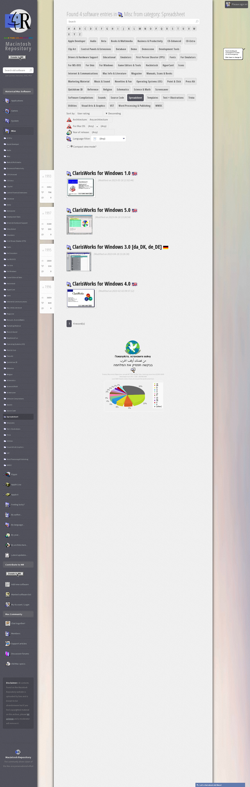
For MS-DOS (74, 65)
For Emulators (188, 57)
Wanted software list (18, 594)
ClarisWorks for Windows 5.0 (102, 209)
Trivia (191, 97)
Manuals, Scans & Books (159, 73)
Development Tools (169, 49)
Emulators (125, 57)
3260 (49, 224)
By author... (13, 514)
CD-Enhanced (174, 41)
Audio (93, 41)
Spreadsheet (135, 97)
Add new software (17, 584)
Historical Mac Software (18, 91)
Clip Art (72, 49)
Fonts (173, 57)
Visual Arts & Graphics (93, 105)
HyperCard (168, 65)
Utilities (72, 105)
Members (12, 633)
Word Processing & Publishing (135, 105)
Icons (181, 65)
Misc (10, 131)
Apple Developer (76, 41)
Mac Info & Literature (114, 73)
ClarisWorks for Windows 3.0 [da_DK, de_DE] (117, 246)
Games (11, 110)
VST (112, 105)
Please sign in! (236, 4)
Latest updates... (16, 555)
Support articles (16, 643)
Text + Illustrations (173, 97)
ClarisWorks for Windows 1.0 (102, 172)
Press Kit (190, 81)
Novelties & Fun (123, 81)
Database (121, 49)
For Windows (106, 65)
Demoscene (148, 49)
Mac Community (13, 614)
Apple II (11, 494)
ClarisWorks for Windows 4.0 (102, 283)
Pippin (11, 474)
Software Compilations (80, 97)
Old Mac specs (15, 663)
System (12, 120)
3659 (49, 298)
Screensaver (161, 89)
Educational (109, 57)
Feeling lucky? (15, 504)
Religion (107, 89)
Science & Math (142, 89)
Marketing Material (78, 81)
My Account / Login (17, 604)
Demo (134, 49)
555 (49, 229)
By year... (12, 534)
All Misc (9, 138)
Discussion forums (17, 653)
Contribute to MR (14, 564)
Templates (152, 97)
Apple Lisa (13, 484)
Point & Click (174, 81)
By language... (14, 524)
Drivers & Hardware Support (83, 57)
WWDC (158, 105)
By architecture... (16, 545)
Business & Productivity (150, 41)
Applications (14, 100)
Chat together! (15, 623)
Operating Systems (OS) (149, 81)
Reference (92, 89)
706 (49, 192)
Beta (103, 41)
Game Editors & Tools (129, 65)
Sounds (102, 97)
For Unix (90, 65)
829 (49, 303)
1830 (49, 261)
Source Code (117, 97)
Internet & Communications (83, 73)
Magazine (136, 73)
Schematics (123, 89)
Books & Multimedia (122, 41)
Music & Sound (102, 81)
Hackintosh (152, 65)
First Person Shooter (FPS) (150, 57)
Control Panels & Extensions (96, 49)
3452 (49, 187)
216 (49, 266)
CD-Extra (190, 41)
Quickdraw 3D (75, 89)
